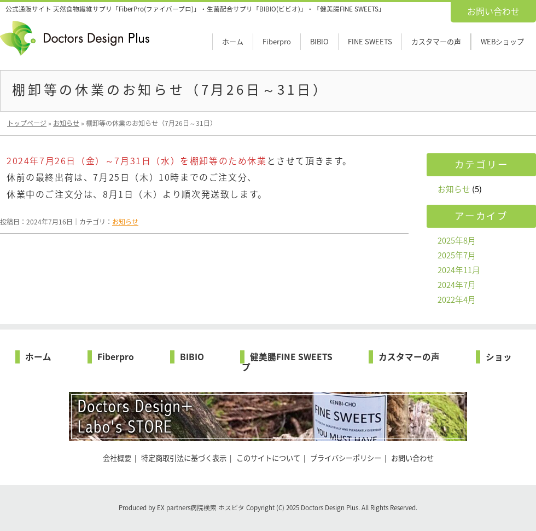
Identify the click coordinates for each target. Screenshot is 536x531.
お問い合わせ (493, 11)
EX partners (173, 507)
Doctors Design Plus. (331, 507)
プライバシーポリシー (345, 458)
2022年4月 (457, 299)
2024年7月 (457, 285)
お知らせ (125, 222)
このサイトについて (268, 458)
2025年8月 (457, 240)
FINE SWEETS (370, 41)
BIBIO (319, 41)
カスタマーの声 (436, 41)
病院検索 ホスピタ (217, 507)
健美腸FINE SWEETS (291, 356)
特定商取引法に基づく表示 (183, 458)
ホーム (232, 41)
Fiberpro (277, 41)
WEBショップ (502, 41)
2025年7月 (457, 255)
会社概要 (117, 458)
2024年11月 (459, 270)
